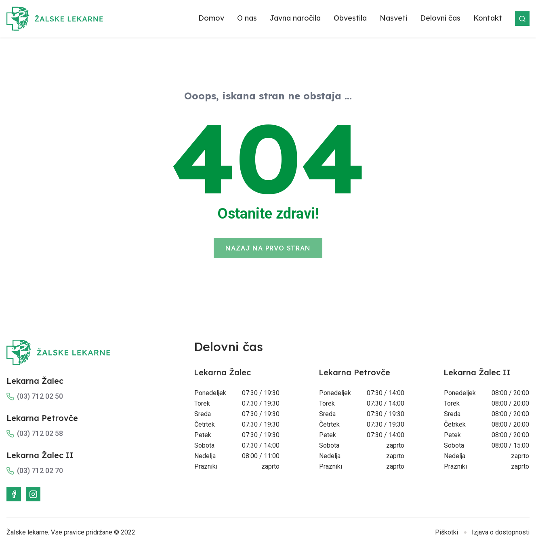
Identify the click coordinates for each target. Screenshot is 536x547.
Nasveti (393, 18)
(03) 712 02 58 (40, 433)
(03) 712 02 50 (40, 396)
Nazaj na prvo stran (267, 248)
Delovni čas (440, 18)
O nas (247, 18)
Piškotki (446, 532)
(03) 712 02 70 (40, 470)
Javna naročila (295, 18)
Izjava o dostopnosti (501, 532)
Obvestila (350, 18)
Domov (211, 18)
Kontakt (487, 18)
